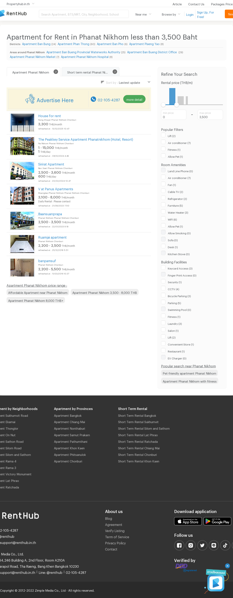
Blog (108, 517)
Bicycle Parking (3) (179, 295)
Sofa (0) (173, 240)
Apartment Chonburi (68, 460)
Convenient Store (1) (181, 344)
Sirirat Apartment (51, 163)
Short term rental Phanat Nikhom (90, 71)
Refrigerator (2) (177, 198)
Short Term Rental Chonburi (137, 454)
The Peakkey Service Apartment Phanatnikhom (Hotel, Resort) (85, 138)
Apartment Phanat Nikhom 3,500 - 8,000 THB (104, 292)
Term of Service (117, 536)
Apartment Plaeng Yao (144, 43)
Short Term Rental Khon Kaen (138, 460)
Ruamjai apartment (52, 236)
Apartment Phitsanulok (70, 454)
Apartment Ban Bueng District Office (152, 51)
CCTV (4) (173, 289)
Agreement (113, 524)
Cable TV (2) (175, 191)
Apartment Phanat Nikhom (30, 71)
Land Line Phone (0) (180, 171)
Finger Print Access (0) (182, 275)
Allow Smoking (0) (179, 233)
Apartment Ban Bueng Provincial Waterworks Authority (83, 51)
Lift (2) (172, 135)
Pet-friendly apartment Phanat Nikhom (189, 372)
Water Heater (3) (178, 212)
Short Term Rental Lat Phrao (138, 434)
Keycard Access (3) (180, 268)
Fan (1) (172, 184)
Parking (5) (174, 302)
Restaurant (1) (176, 351)
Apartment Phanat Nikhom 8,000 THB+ (35, 300)
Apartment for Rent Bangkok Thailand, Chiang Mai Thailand (19, 13)
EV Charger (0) (177, 358)
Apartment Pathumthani (70, 441)
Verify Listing (114, 530)
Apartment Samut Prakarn (72, 434)
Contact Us (196, 3)
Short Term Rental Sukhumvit (138, 421)
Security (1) (175, 282)
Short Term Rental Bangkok (137, 415)
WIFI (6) (172, 219)
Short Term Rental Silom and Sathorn (144, 428)
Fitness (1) (174, 149)
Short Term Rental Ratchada (138, 441)
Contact (111, 548)
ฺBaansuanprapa (50, 213)
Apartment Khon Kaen (69, 447)
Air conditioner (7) (179, 142)
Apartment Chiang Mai (69, 421)
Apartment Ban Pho (110, 43)
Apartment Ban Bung (36, 43)
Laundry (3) (175, 323)
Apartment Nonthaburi (69, 428)
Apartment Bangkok (68, 415)
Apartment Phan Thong (73, 43)
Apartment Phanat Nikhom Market (33, 56)
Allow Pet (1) (175, 156)
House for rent (49, 115)
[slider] (163, 104)
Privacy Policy (115, 542)
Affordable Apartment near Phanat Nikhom (37, 292)
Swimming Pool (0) (179, 309)
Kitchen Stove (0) (179, 254)
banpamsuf (47, 260)
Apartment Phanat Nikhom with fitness (190, 380)
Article (177, 3)
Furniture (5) (175, 205)
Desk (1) (173, 247)
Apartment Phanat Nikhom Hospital (85, 56)
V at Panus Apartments (55, 188)
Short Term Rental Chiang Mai (139, 447)
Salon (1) (173, 330)
